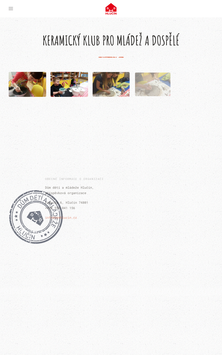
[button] (11, 8)
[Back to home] (111, 8)
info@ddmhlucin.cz (61, 217)
